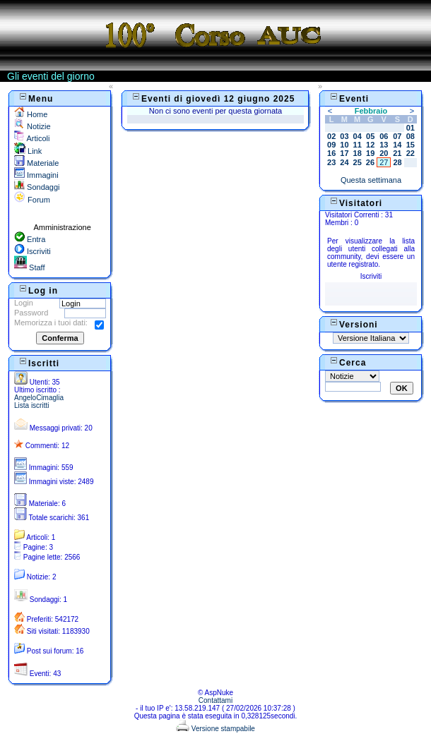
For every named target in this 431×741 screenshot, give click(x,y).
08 (410, 136)
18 (357, 153)
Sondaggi (37, 187)
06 (383, 136)
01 (410, 128)
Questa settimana (371, 180)
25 (357, 162)
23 (331, 162)
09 (331, 144)
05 (370, 136)
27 (383, 162)
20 (383, 153)
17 (344, 153)
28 (397, 162)
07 (397, 136)
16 (331, 153)
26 (370, 162)
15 (410, 144)
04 (357, 136)
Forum (32, 199)
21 (397, 153)
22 (410, 153)
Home (30, 114)
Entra (29, 239)
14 (397, 144)
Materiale (36, 163)
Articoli (31, 138)
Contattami (215, 700)
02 (331, 136)
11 (357, 144)
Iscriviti (32, 251)
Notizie (32, 126)
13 (383, 144)
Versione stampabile (215, 729)
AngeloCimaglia (39, 398)
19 (370, 153)
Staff (29, 267)
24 (344, 162)
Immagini (36, 175)
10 (344, 144)
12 (370, 144)
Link (28, 151)
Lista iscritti (31, 405)
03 (344, 136)
